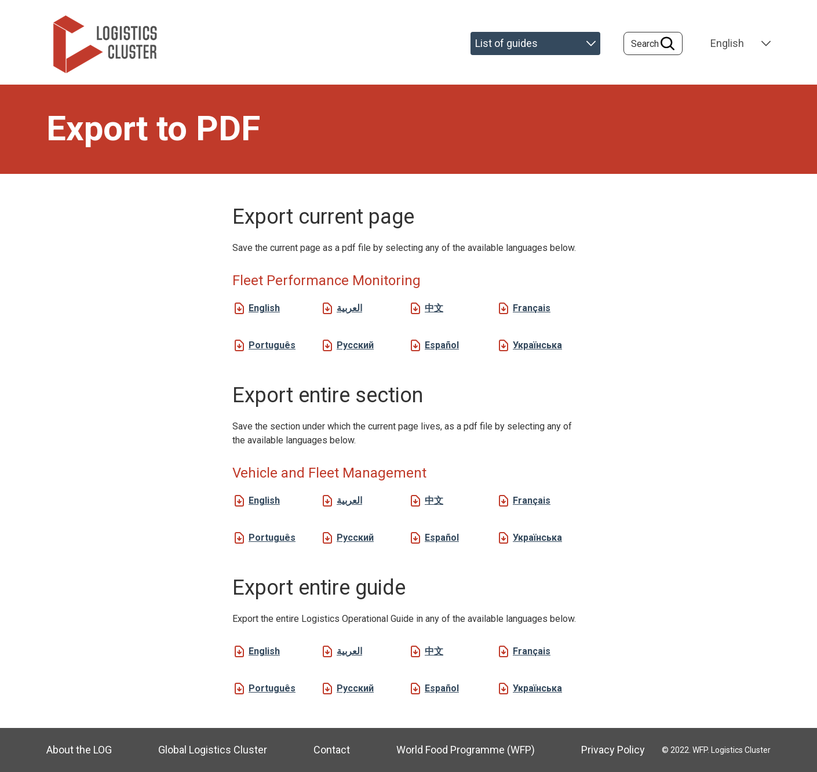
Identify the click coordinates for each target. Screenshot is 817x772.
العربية (349, 308)
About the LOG (79, 750)
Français (531, 308)
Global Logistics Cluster (212, 750)
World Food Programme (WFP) (465, 750)
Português (272, 345)
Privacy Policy (613, 750)
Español (442, 345)
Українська (537, 345)
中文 (434, 308)
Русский (355, 345)
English (264, 308)
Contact (331, 750)
